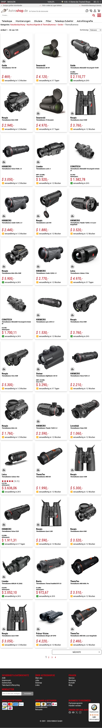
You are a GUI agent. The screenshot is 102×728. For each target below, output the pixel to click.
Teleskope (7, 21)
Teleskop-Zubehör (64, 21)
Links (37, 685)
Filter (48, 21)
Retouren (38, 709)
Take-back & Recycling (11, 685)
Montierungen (23, 21)
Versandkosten (41, 707)
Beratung (72, 680)
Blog (70, 685)
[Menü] (98, 704)
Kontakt (72, 682)
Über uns (38, 678)
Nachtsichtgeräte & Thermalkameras (41, 24)
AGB (3, 678)
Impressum (6, 680)
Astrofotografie (85, 21)
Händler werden (75, 705)
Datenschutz (7, 682)
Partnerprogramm (76, 703)
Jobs (37, 680)
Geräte (61, 24)
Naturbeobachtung (17, 24)
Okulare (38, 21)
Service (71, 678)
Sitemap (38, 682)
